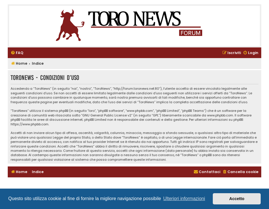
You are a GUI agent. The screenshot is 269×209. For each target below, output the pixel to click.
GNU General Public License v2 (106, 115)
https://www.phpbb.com (29, 124)
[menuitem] (17, 53)
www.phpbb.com (220, 115)
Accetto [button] (236, 198)
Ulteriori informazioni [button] (184, 198)
